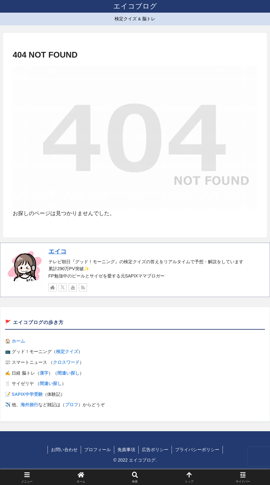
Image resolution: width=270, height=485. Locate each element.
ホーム (18, 341)
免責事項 (126, 449)
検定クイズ (67, 351)
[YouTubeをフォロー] (73, 287)
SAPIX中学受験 (27, 394)
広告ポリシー (155, 449)
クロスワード (66, 362)
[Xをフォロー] (63, 287)
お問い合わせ (64, 449)
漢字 (44, 373)
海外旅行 (29, 404)
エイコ (57, 251)
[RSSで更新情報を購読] (83, 287)
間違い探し (68, 373)
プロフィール (97, 449)
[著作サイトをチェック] (52, 287)
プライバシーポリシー (197, 449)
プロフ (71, 404)
